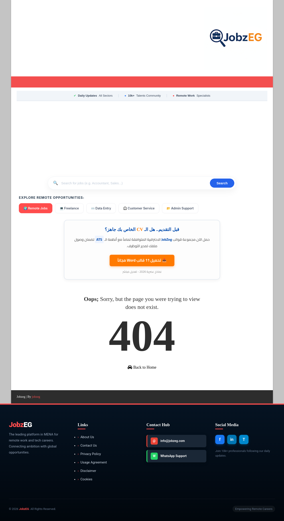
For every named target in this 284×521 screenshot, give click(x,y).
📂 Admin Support (180, 208)
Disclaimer (87, 471)
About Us (86, 437)
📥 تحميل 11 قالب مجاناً (142, 260)
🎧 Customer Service (139, 208)
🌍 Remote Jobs (36, 208)
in (232, 439)
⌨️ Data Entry (101, 208)
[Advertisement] (98, 38)
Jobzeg (21, 396)
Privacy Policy (89, 454)
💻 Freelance (69, 208)
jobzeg (36, 396)
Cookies (85, 479)
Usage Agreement (92, 462)
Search (222, 183)
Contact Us (87, 445)
